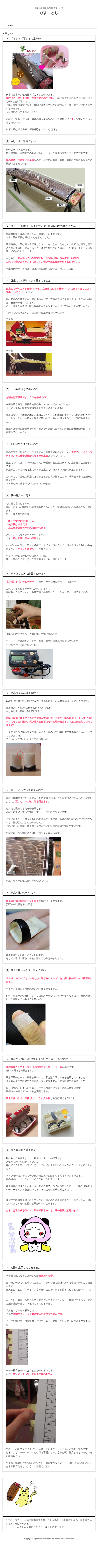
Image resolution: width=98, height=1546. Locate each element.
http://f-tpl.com (68, 1539)
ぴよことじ (49, 13)
